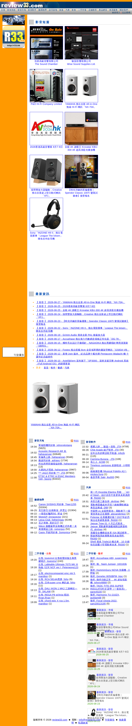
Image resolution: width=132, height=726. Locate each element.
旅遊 (61, 10)
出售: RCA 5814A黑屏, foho (53, 579)
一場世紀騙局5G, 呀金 (50, 513)
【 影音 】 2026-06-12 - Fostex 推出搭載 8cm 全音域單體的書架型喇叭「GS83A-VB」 (83, 349)
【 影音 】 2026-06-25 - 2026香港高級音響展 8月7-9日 (65, 306)
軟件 (53, 367)
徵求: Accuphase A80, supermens (108, 558)
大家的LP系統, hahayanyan (53, 469)
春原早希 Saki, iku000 (102, 477)
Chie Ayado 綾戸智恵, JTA (104, 450)
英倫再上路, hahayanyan (51, 457)
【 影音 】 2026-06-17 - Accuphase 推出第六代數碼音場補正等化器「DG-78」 (78, 339)
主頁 (3, 10)
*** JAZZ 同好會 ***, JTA (51, 473)
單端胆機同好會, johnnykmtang (55, 445)
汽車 (68, 10)
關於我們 (124, 10)
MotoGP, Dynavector (50, 517)
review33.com (59, 719)
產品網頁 (103, 10)
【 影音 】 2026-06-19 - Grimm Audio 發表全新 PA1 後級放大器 (70, 335)
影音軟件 (32, 10)
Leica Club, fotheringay (51, 520)
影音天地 (22, 10)
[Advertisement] (80, 265)
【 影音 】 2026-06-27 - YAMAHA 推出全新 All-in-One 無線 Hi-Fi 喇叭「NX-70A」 (80, 302)
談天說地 (53, 10)
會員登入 (116, 12)
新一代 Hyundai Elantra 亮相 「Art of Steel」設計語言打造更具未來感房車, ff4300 (110, 495)
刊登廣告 (110, 719)
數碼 (60, 367)
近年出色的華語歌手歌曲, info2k (107, 453)
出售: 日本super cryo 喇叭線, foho (56, 582)
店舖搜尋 (92, 10)
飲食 (74, 10)
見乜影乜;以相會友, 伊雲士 (53, 510)
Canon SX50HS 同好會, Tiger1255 (57, 504)
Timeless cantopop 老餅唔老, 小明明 (110, 465)
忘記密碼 (126, 12)
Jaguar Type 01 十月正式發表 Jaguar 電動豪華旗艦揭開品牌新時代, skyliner (108, 526)
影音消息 (11, 10)
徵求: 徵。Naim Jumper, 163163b (108, 564)
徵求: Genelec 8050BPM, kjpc (106, 576)
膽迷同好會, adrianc (49, 460)
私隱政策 (83, 722)
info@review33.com (90, 719)
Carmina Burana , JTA (102, 459)
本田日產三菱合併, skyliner (104, 501)
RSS (76, 440)
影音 (46, 367)
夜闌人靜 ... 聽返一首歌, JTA (105, 446)
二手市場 (82, 10)
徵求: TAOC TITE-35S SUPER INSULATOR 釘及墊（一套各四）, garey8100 (108, 589)
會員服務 (113, 10)
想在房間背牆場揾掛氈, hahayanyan (57, 463)
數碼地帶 (42, 10)
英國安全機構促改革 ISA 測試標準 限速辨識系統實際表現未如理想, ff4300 (109, 535)
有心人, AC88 (97, 462)
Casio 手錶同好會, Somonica (54, 532)
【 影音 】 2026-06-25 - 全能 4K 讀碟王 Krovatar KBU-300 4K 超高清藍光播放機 (79, 310)
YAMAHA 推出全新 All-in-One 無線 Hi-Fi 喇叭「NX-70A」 (55, 425)
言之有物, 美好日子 (49, 522)
